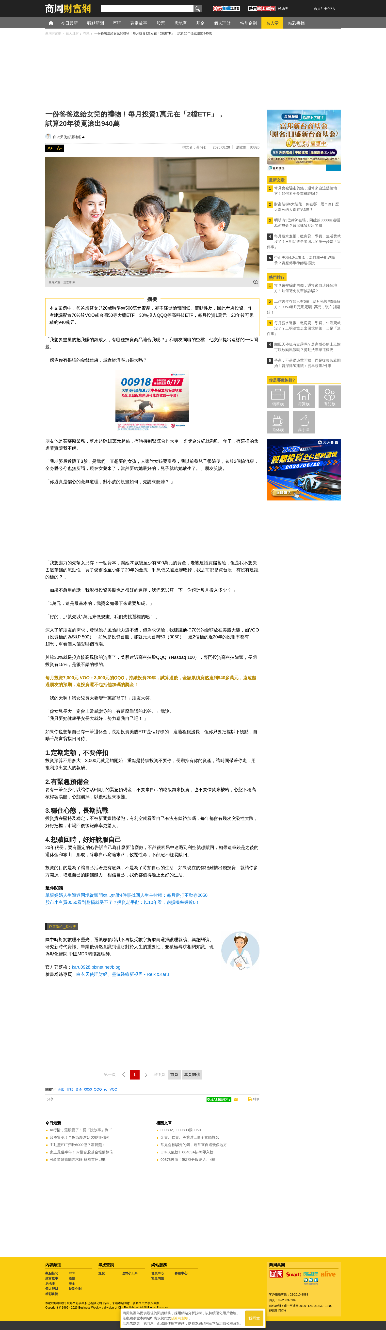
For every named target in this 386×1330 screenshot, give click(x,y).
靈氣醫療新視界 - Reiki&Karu (140, 974)
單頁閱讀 (192, 1074)
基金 (72, 1283)
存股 (69, 1089)
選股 (101, 1273)
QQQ (98, 1089)
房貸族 (304, 404)
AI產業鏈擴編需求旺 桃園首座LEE (78, 1159)
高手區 (304, 430)
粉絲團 (283, 9)
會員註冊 (321, 9)
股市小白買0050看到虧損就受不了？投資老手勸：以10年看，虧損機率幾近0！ (122, 902)
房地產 (50, 1283)
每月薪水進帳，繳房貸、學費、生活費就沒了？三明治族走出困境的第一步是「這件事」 (304, 241)
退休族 (278, 430)
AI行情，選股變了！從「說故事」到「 (81, 1130)
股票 (72, 1278)
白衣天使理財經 (91, 974)
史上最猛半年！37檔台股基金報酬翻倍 (81, 1152)
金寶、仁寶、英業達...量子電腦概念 (190, 1137)
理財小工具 (130, 1273)
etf (106, 1089)
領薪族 (278, 404)
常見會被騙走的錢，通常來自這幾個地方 (194, 1145)
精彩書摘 (51, 1294)
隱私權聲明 (180, 1318)
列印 (256, 1099)
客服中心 (181, 1273)
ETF (72, 1273)
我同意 (254, 1318)
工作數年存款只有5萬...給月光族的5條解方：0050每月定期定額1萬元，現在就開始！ (303, 306)
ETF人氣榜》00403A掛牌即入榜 (187, 1152)
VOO (113, 1089)
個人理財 (51, 1289)
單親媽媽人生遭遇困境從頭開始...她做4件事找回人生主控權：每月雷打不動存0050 (126, 895)
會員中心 (157, 1273)
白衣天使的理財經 (67, 137)
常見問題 (157, 1278)
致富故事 (51, 1278)
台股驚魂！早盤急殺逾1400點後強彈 (80, 1137)
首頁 (55, 22)
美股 (61, 1089)
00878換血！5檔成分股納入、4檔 (188, 1159)
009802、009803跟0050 (181, 1130)
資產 (78, 1089)
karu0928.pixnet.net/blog (96, 967)
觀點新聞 (51, 1273)
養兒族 (330, 404)
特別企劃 (75, 1289)
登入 (332, 9)
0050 (88, 1089)
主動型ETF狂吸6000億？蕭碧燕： (78, 1145)
